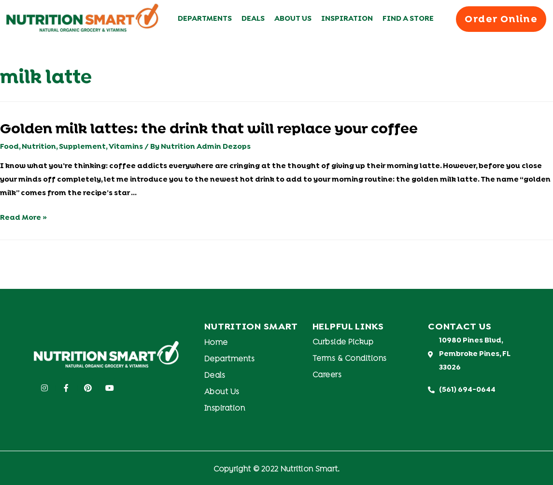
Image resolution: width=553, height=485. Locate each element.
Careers (327, 375)
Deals (253, 18)
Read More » (23, 218)
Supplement (82, 147)
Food (9, 147)
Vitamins (126, 147)
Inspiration (347, 18)
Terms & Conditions (349, 359)
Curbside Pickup (343, 342)
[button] (501, 19)
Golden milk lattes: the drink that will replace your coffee (209, 130)
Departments (205, 18)
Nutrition (39, 147)
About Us (293, 18)
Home (216, 343)
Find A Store (408, 18)
